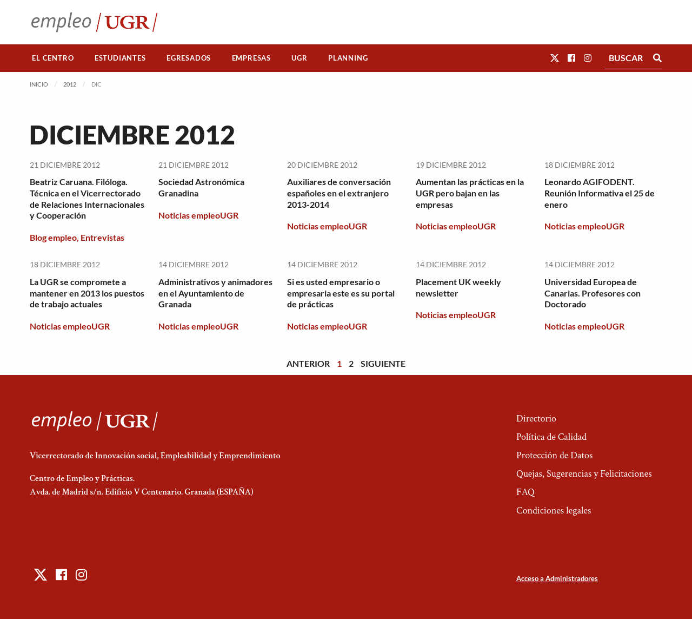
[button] (554, 57)
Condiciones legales (553, 510)
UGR (299, 58)
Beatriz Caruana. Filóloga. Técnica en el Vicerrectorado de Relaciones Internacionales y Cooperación (87, 198)
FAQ (525, 492)
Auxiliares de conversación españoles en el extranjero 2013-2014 (339, 192)
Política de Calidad (551, 437)
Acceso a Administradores (557, 578)
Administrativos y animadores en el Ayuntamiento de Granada (215, 293)
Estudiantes (120, 58)
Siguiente (383, 363)
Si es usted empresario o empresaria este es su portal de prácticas (341, 293)
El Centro (53, 58)
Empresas (251, 58)
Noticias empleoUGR (198, 215)
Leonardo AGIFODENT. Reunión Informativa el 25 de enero (599, 192)
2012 (69, 84)
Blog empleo (53, 237)
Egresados (189, 58)
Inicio (39, 84)
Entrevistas (102, 237)
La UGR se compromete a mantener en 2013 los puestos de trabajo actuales (87, 293)
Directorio (536, 418)
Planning (348, 58)
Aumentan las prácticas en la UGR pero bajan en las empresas (470, 192)
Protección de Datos (554, 455)
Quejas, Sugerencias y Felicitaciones (584, 473)
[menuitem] (53, 58)
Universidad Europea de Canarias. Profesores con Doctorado (592, 293)
